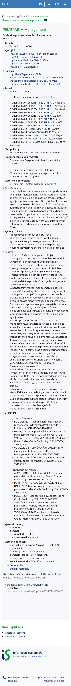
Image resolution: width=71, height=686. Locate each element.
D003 (56, 141)
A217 (47, 135)
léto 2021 (8, 577)
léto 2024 (31, 584)
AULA (46, 119)
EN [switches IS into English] (57, 4)
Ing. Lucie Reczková (20, 63)
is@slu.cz (12, 681)
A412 (44, 128)
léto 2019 (48, 574)
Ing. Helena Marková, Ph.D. (25, 60)
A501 (46, 115)
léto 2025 (40, 577)
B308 (46, 112)
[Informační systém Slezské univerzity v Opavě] (6, 4)
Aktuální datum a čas (54, 681)
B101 (46, 102)
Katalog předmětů (19, 16)
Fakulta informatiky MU (34, 656)
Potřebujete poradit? (18, 677)
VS (26, 91)
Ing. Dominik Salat (19, 66)
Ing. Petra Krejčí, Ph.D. (22, 57)
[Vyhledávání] (49, 4)
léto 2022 (18, 577)
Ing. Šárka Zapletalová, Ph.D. (25, 53)
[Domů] (40, 4)
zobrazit (51, 184)
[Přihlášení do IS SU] (65, 4)
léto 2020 (59, 574)
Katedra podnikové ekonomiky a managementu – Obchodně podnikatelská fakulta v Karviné (37, 79)
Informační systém (15, 636)
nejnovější (42, 584)
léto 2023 (29, 577)
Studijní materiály (19, 568)
